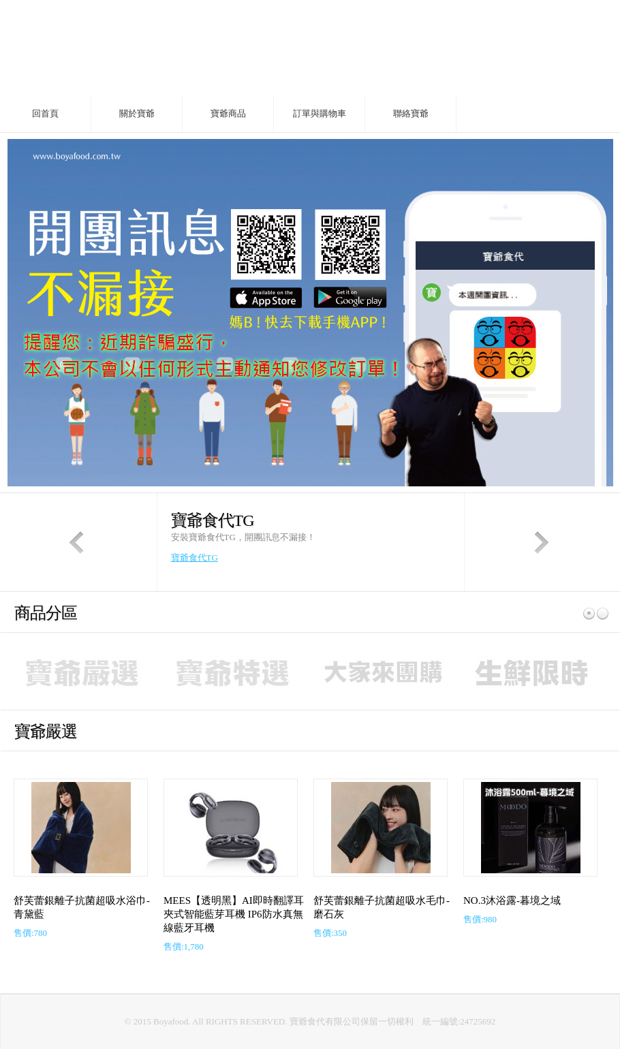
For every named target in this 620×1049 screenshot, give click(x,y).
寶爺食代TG (194, 557)
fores (153, 47)
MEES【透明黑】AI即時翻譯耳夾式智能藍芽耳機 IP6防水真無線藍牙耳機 (234, 914)
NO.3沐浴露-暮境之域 (512, 900)
